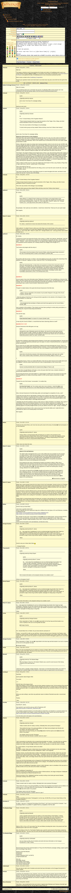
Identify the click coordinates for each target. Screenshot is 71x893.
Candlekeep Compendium (36, 77)
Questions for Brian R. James (16, 21)
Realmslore (9, 17)
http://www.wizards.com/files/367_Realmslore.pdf (28, 708)
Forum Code (7, 44)
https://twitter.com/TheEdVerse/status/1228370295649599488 (31, 514)
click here (33, 25)
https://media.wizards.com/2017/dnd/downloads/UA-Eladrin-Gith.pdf (32, 713)
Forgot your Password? (46, 11)
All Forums (7, 14)
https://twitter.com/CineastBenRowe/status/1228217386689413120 (32, 513)
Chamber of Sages (12, 19)
